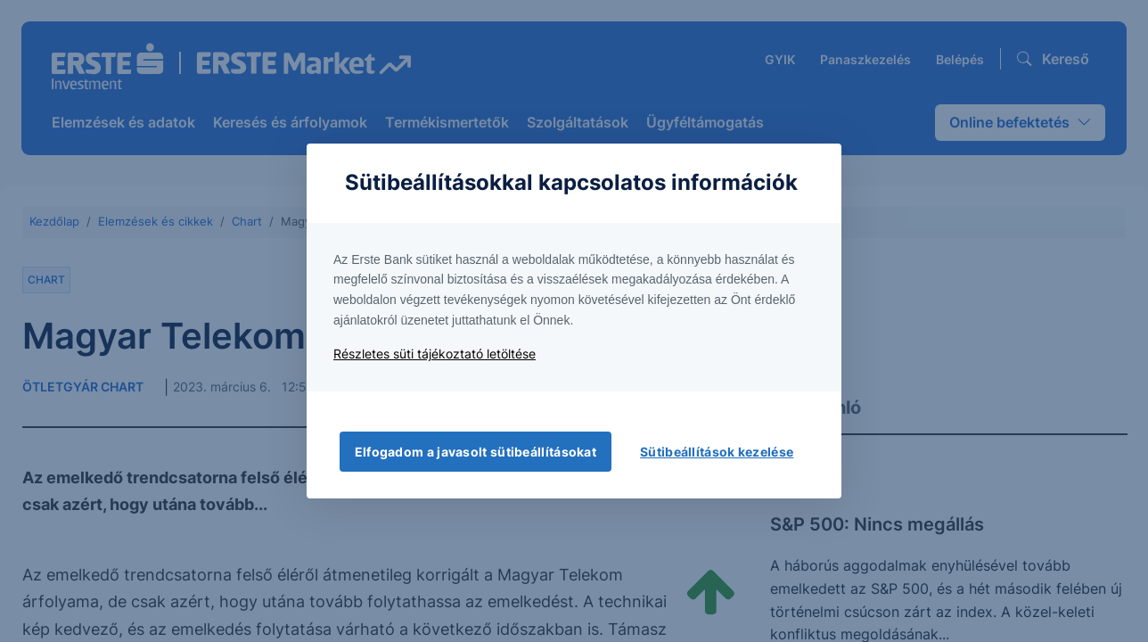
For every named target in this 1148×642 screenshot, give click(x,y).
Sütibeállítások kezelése (716, 451)
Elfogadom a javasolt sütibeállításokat (475, 451)
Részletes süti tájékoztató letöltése (434, 353)
